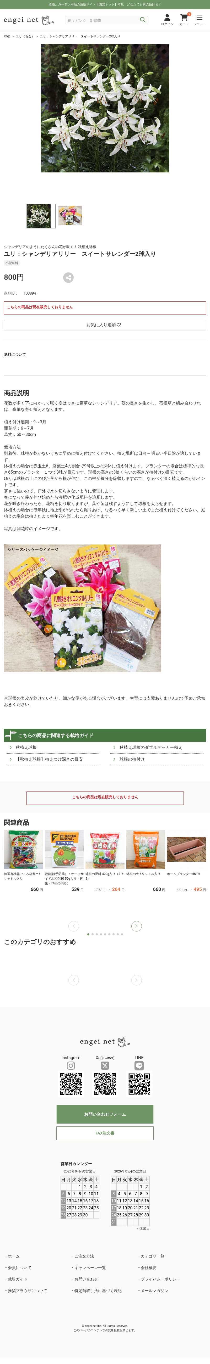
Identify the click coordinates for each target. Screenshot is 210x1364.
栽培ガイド (18, 1279)
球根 (7, 36)
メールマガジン (154, 1290)
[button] (136, 926)
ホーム (14, 1256)
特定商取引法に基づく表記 (98, 1290)
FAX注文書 (105, 1133)
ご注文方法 (84, 1256)
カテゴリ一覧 (152, 1256)
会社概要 (149, 1267)
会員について (19, 1267)
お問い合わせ (86, 1279)
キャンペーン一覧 (90, 1267)
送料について (15, 354)
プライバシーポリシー (160, 1279)
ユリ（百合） (25, 36)
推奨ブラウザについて (27, 1290)
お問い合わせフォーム (105, 1114)
